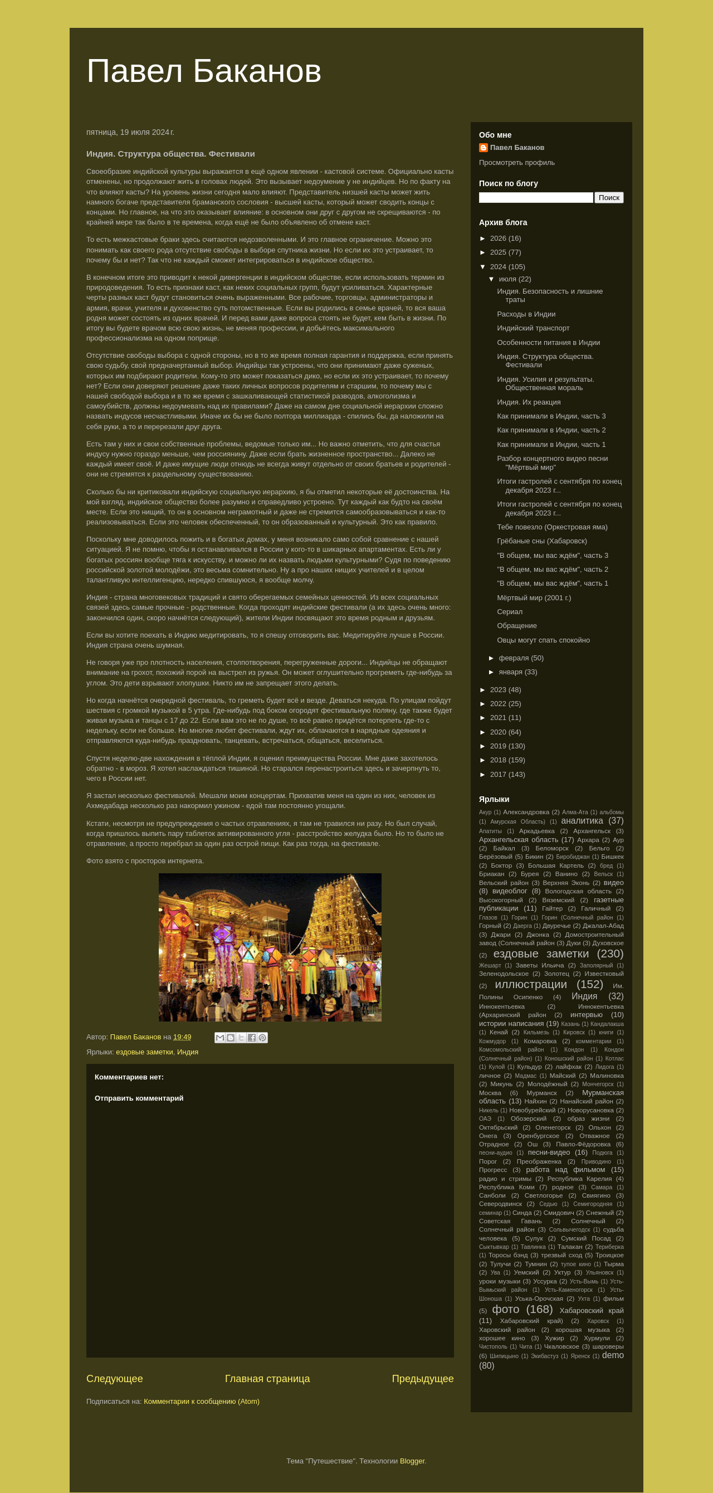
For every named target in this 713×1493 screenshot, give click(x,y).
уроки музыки (499, 1281)
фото (506, 1308)
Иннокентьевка (502, 1006)
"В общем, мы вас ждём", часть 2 (552, 569)
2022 (499, 703)
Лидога (604, 1067)
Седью (548, 1204)
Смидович (559, 1212)
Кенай (499, 1031)
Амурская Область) (518, 822)
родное (563, 1186)
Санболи (492, 1195)
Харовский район (507, 1329)
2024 (499, 266)
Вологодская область (578, 890)
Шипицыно (504, 1356)
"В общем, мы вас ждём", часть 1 (552, 583)
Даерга (522, 926)
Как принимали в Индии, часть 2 (551, 430)
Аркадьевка (537, 830)
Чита (525, 1347)
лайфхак (568, 1066)
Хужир (554, 1337)
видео (614, 882)
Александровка (526, 811)
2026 (499, 238)
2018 (499, 760)
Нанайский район (586, 1101)
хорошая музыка (582, 1329)
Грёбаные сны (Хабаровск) (542, 541)
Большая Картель (556, 865)
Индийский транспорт (533, 328)
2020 (499, 732)
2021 (499, 717)
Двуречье (557, 925)
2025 (499, 252)
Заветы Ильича (540, 965)
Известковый (604, 973)
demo (613, 1355)
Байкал (504, 848)
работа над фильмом (565, 1169)
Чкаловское (561, 1346)
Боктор (501, 865)
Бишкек (613, 856)
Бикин (534, 856)
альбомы (611, 812)
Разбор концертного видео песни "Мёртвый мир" (552, 462)
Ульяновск (600, 1273)
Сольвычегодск (569, 1230)
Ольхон (599, 1127)
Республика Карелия (580, 1178)
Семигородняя (592, 1204)
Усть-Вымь (584, 1281)
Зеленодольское (504, 973)
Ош (533, 1143)
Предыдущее (423, 1378)
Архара (588, 839)
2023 (499, 689)
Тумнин (536, 1263)
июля (509, 279)
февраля (515, 658)
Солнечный (588, 1220)
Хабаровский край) (531, 1320)
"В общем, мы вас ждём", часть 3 (552, 555)
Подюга (602, 1153)
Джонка (537, 934)
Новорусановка (591, 1109)
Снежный (600, 1212)
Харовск (598, 1321)
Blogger (412, 1461)
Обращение (516, 625)
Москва (490, 1092)
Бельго (599, 848)
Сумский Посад (586, 1238)
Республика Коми (507, 1186)
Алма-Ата (575, 812)
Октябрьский (498, 1127)
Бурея (530, 873)
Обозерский (528, 1118)
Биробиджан (572, 857)
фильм (613, 1298)
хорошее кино (502, 1337)
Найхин (535, 1101)
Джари (500, 934)
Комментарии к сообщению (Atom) (202, 1401)
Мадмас (526, 1076)
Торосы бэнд (508, 1254)
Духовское (608, 942)
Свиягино (596, 1195)
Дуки (574, 942)
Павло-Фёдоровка (583, 1143)
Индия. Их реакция (528, 402)
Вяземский (559, 899)
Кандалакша (607, 1024)
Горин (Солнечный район (577, 918)
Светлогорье (544, 1195)
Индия (187, 1052)
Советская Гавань (510, 1220)
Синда (522, 1212)
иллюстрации (531, 983)
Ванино (566, 873)
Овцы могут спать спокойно (543, 640)
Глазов (488, 918)
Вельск (603, 874)
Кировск (574, 1032)
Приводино (596, 1162)
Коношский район (569, 1059)
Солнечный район (507, 1229)
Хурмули (597, 1337)
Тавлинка (533, 1247)
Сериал (509, 611)
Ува (495, 1273)
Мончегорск (597, 1084)
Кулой (497, 1067)
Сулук (534, 1238)
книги (606, 1032)
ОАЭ (485, 1119)
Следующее (114, 1378)
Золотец (556, 973)
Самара (601, 1187)
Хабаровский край (592, 1310)
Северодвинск (500, 1203)
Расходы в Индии (526, 314)
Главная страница (267, 1378)
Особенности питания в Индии (548, 342)
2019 (499, 746)
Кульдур (529, 1066)
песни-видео (549, 1152)
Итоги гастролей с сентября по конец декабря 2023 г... (559, 485)
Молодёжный (548, 1083)
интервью (586, 1014)
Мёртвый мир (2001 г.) (534, 598)
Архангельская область (518, 839)
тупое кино (576, 1264)
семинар (490, 1213)
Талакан (570, 1246)
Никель (489, 1110)
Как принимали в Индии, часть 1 (551, 444)
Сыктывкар (494, 1247)
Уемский (526, 1272)
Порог (488, 1161)
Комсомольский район (511, 1050)
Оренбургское (538, 1135)
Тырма (614, 1263)
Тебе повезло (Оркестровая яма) (552, 527)
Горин (520, 918)
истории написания (511, 1023)
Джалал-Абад (603, 925)
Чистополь (493, 1347)
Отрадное (494, 1143)
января (512, 672)
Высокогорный (501, 899)
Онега (488, 1135)
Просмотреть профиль (517, 162)
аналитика (582, 820)
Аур (618, 839)
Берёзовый (495, 856)
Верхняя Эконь (566, 882)
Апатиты (490, 831)
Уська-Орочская (539, 1298)
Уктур (562, 1272)
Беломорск (552, 848)
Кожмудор (492, 1041)
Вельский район (504, 882)
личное (490, 1075)
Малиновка (607, 1075)
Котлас (614, 1059)
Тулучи (500, 1263)
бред (606, 866)
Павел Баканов (204, 70)
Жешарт (490, 965)
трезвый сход (561, 1254)
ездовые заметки (144, 1052)
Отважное (594, 1135)
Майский (563, 1075)
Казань (570, 1024)
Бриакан (492, 873)
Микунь (501, 1083)
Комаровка (540, 1040)
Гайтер (552, 908)
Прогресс (493, 1169)
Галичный (596, 908)
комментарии (594, 1041)
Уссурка (544, 1281)
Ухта (584, 1299)
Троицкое (609, 1254)
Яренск (580, 1356)
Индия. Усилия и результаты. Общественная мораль (545, 383)
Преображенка (539, 1161)
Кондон (574, 1050)
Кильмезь (536, 1032)
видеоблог (510, 891)
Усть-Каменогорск (569, 1290)
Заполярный (596, 965)
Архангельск (592, 830)
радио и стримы (505, 1178)
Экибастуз (544, 1356)
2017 (499, 774)
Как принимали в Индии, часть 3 (551, 416)
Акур (485, 812)
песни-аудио (495, 1153)
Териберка (609, 1247)
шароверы (608, 1346)
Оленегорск (552, 1127)
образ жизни (589, 1118)
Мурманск (542, 1092)
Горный (490, 925)
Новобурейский (532, 1109)
